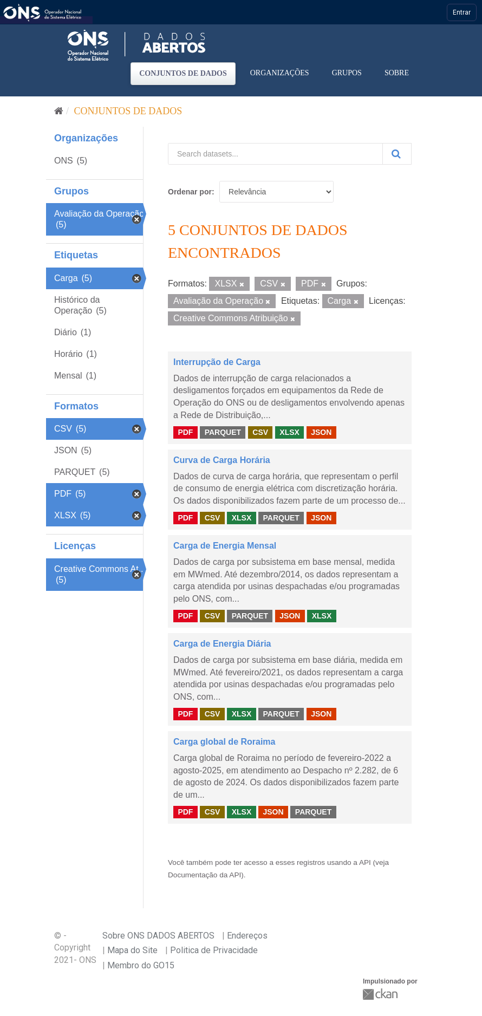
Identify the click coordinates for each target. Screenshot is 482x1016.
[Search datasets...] (275, 154)
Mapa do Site (132, 950)
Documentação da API (204, 875)
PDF (185, 432)
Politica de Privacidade (214, 950)
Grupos (347, 73)
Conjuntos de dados (183, 73)
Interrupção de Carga (216, 362)
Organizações (279, 73)
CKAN (381, 994)
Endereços (247, 935)
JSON (321, 432)
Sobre (397, 73)
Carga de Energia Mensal (224, 545)
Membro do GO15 (140, 965)
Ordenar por (190, 191)
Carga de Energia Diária (222, 643)
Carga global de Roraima (224, 741)
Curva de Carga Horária (221, 460)
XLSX (289, 432)
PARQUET (223, 432)
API (365, 862)
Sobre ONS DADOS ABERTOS (158, 935)
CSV (260, 432)
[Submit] (397, 154)
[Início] (58, 111)
